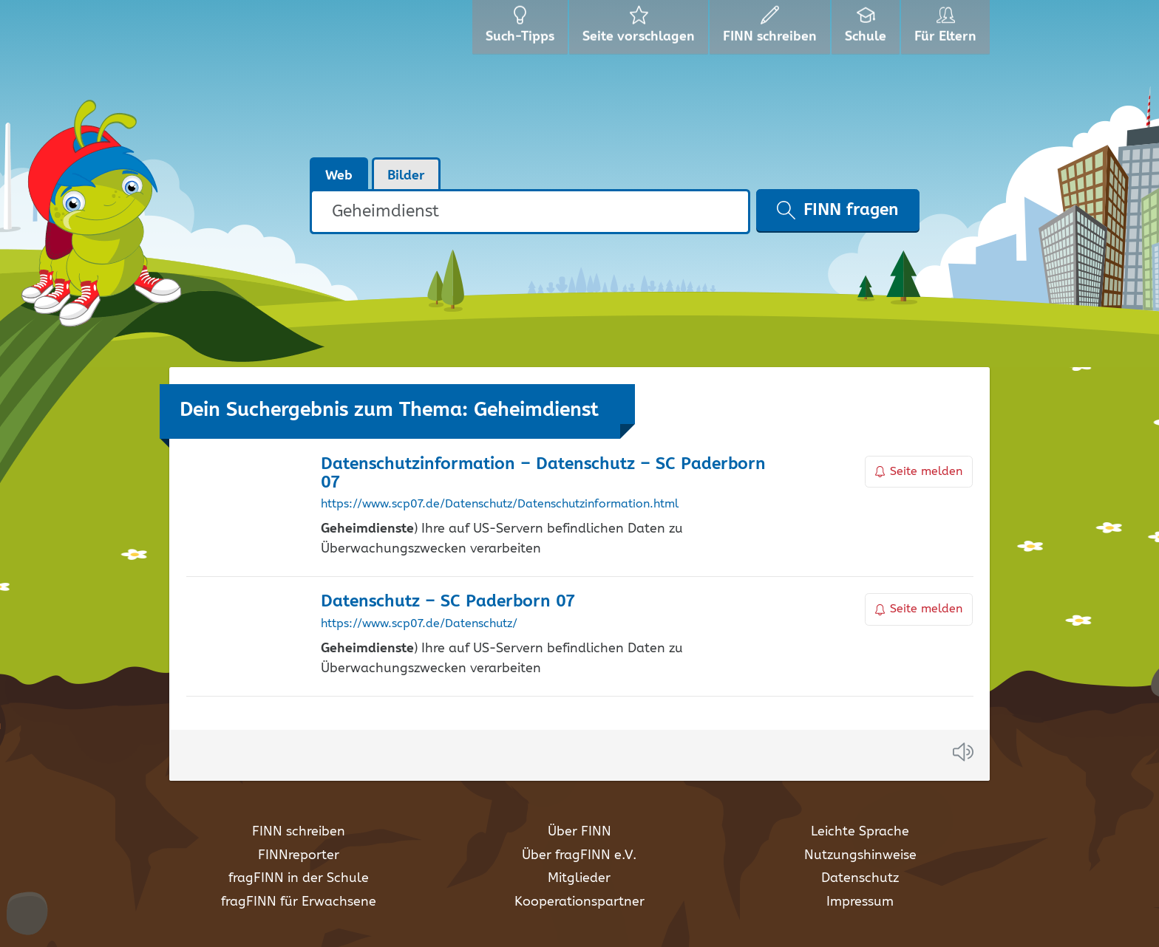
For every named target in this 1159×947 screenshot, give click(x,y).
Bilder (406, 175)
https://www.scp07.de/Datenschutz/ (419, 624)
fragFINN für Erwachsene (298, 902)
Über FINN (579, 831)
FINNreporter (298, 855)
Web (339, 175)
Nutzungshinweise (860, 855)
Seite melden (918, 471)
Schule (867, 29)
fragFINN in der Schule (298, 878)
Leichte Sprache (860, 831)
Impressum (860, 902)
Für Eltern (948, 29)
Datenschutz (860, 878)
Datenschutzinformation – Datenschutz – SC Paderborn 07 (543, 473)
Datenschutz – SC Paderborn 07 (447, 602)
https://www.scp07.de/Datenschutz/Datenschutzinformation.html (500, 504)
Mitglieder (579, 878)
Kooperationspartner (579, 902)
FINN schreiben (298, 831)
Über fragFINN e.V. (579, 855)
